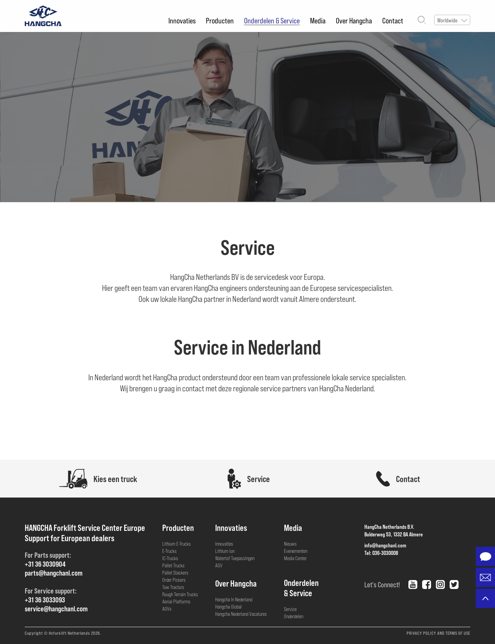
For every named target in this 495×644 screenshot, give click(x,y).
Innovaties (182, 20)
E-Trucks (169, 551)
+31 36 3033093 (45, 599)
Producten (220, 20)
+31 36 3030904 (45, 563)
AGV (218, 565)
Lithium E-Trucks (176, 544)
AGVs (167, 608)
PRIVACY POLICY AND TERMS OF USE (438, 633)
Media (318, 20)
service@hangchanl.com (56, 608)
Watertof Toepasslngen (234, 558)
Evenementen (295, 551)
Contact (392, 20)
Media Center (295, 558)
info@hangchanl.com (385, 545)
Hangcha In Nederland (233, 599)
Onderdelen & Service (272, 20)
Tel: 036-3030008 (381, 552)
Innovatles (224, 544)
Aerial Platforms (176, 601)
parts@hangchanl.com (53, 572)
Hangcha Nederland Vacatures (241, 614)
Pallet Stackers (175, 572)
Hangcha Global (228, 606)
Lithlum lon (224, 551)
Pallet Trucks (173, 565)
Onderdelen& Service (301, 587)
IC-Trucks (170, 558)
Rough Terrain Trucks (180, 594)
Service (290, 609)
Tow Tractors (173, 587)
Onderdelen (293, 616)
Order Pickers (174, 580)
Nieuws (290, 544)
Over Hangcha (354, 20)
